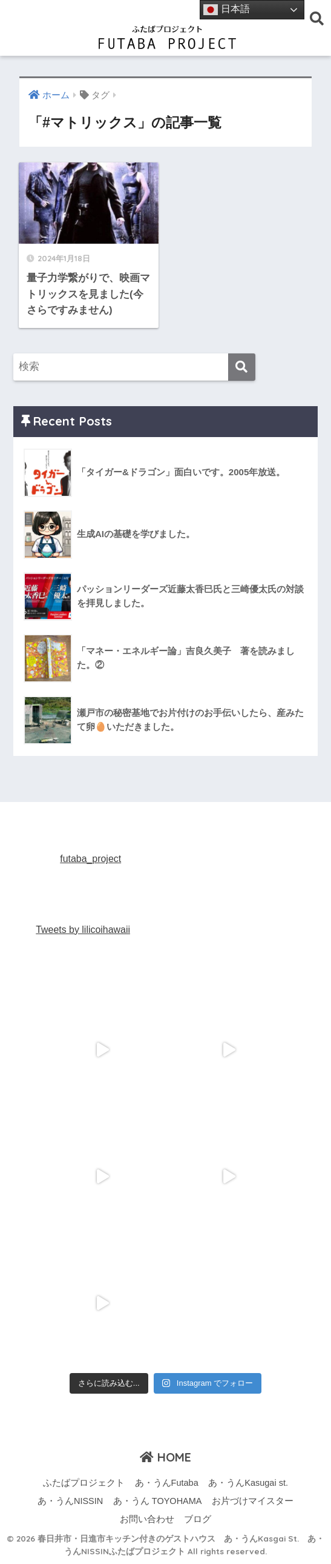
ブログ (197, 1519)
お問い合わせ (147, 1519)
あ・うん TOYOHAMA (157, 1501)
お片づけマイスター (252, 1501)
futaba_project (90, 859)
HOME (165, 1457)
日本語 (226, 9)
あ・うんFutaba (166, 1483)
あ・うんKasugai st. (248, 1483)
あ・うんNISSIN (70, 1501)
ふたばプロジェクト (84, 1483)
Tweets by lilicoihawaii (83, 929)
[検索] (241, 367)
